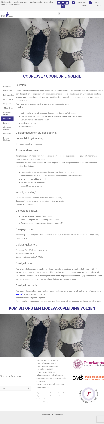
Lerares (6, 123)
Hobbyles (7, 86)
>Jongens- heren (7, 113)
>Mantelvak (8, 108)
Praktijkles (7, 91)
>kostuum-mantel (7, 128)
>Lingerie (7, 119)
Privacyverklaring (42, 402)
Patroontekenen (8, 95)
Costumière (8, 99)
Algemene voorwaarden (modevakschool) (51, 393)
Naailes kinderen (6, 139)
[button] (59, 13)
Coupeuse (7, 104)
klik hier (19, 294)
